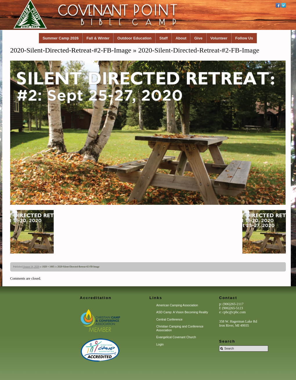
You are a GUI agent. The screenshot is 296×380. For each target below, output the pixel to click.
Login (160, 344)
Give (198, 38)
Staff (163, 38)
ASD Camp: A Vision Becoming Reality (182, 312)
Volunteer (219, 38)
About (181, 38)
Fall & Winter (97, 38)
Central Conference (169, 319)
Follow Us (244, 38)
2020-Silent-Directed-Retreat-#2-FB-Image (70, 50)
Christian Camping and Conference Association (179, 328)
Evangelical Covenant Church (176, 337)
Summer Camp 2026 (61, 38)
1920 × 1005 (48, 266)
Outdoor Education (134, 38)
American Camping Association (177, 305)
